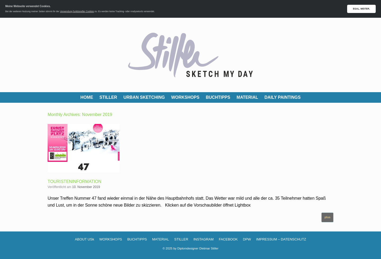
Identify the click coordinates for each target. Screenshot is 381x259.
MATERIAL (247, 97)
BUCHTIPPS (218, 97)
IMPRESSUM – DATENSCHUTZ (281, 239)
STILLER (108, 97)
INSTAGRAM (203, 239)
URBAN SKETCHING (144, 97)
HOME (86, 97)
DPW (247, 239)
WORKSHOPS (185, 97)
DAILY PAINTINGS (283, 97)
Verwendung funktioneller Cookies (77, 11)
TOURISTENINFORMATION (74, 181)
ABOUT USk (84, 239)
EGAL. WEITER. (361, 8)
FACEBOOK (228, 239)
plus (327, 217)
